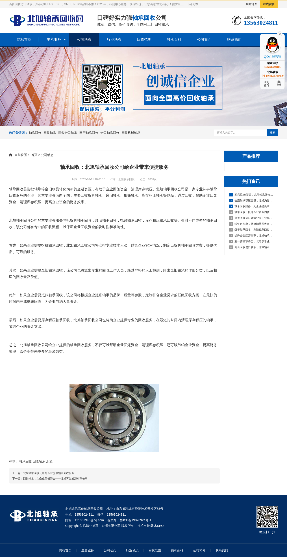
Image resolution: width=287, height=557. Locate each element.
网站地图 (251, 4)
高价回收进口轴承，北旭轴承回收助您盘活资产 (251, 247)
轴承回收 (35, 132)
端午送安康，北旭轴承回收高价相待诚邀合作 (251, 224)
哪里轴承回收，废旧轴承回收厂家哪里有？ (251, 230)
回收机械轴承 (131, 132)
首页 (34, 155)
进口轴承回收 (109, 132)
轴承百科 (174, 39)
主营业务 (54, 39)
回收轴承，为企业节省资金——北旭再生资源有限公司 (55, 478)
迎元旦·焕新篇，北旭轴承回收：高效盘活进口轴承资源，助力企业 (251, 194)
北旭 (49, 461)
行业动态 (114, 39)
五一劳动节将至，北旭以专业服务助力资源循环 (251, 241)
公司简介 (204, 39)
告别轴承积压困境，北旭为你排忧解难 (251, 200)
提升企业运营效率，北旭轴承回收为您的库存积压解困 (251, 235)
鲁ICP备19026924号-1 (135, 520)
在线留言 (269, 4)
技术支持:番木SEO (150, 526)
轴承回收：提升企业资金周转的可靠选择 (251, 212)
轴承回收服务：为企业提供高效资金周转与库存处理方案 (251, 206)
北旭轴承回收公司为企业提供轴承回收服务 (48, 473)
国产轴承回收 (88, 132)
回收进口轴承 (67, 132)
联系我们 (234, 39)
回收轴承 (49, 132)
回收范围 (144, 39)
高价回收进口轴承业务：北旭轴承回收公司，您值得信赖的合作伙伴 (251, 218)
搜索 (273, 132)
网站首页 (24, 39)
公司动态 (84, 39)
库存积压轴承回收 (159, 220)
